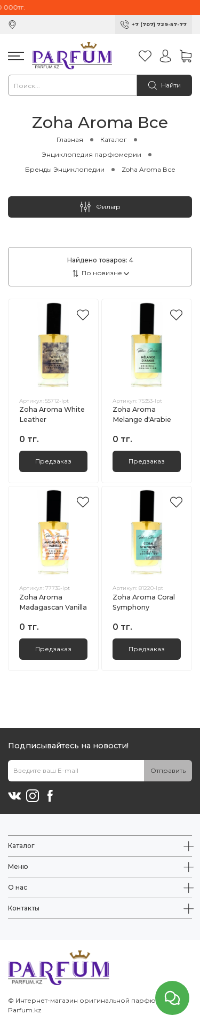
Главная (70, 139)
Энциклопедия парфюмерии (91, 154)
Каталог (113, 139)
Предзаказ (53, 461)
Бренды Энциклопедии (65, 169)
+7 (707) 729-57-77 (159, 24)
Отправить (168, 770)
